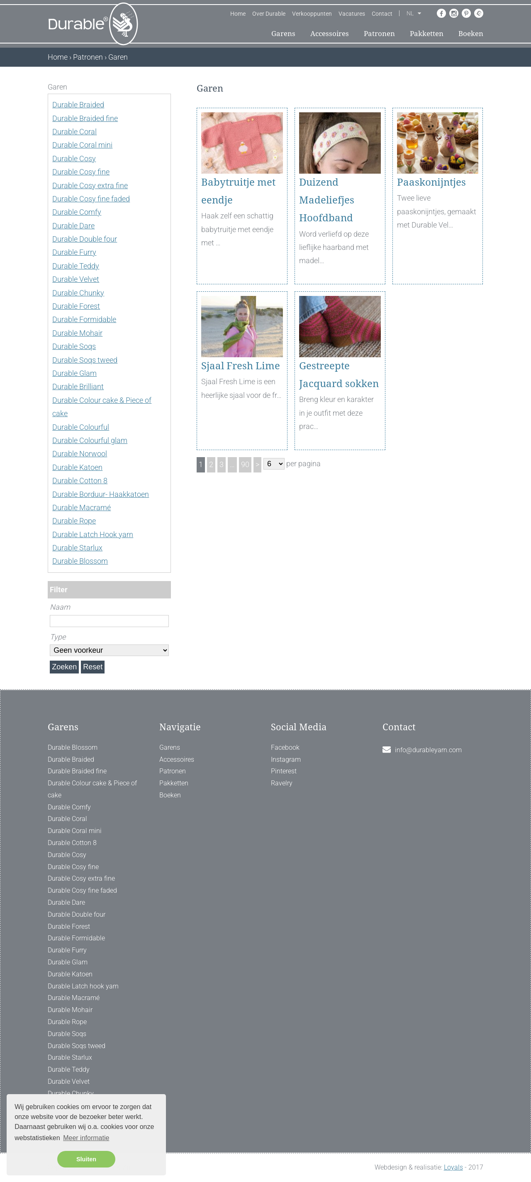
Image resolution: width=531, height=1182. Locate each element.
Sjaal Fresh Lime (240, 366)
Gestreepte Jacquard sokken (339, 375)
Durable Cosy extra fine (90, 185)
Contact (382, 14)
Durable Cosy (74, 158)
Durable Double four (84, 239)
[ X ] (165, 86)
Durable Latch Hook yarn (92, 534)
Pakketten (426, 33)
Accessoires (329, 33)
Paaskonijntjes (431, 182)
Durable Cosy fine (81, 171)
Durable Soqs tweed (84, 360)
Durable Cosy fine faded (91, 198)
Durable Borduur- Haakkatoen (100, 494)
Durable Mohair (77, 333)
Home (238, 14)
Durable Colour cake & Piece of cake (92, 789)
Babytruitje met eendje (238, 191)
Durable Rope (74, 520)
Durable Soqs (74, 346)
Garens (283, 33)
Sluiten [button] (86, 1159)
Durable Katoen (77, 467)
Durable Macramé (81, 507)
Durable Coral (74, 131)
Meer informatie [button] (86, 1137)
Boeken (470, 33)
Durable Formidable (84, 319)
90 (245, 464)
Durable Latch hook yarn (83, 986)
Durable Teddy (75, 266)
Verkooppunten (312, 14)
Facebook (285, 747)
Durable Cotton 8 (79, 480)
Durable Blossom (80, 561)
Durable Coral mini (82, 144)
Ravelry (281, 783)
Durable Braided (78, 104)
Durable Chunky (78, 292)
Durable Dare (73, 225)
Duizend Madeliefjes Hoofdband (326, 200)
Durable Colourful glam (89, 440)
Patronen (379, 33)
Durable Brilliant (78, 386)
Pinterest (284, 771)
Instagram (286, 759)
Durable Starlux (77, 547)
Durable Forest (76, 306)
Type (58, 636)
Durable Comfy (76, 212)
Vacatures (352, 14)
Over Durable (268, 14)
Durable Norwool (79, 453)
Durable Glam (74, 373)
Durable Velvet (75, 279)
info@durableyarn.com (428, 750)
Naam (60, 607)
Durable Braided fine (85, 118)
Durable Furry (74, 252)
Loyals (453, 1167)
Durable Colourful (80, 427)
